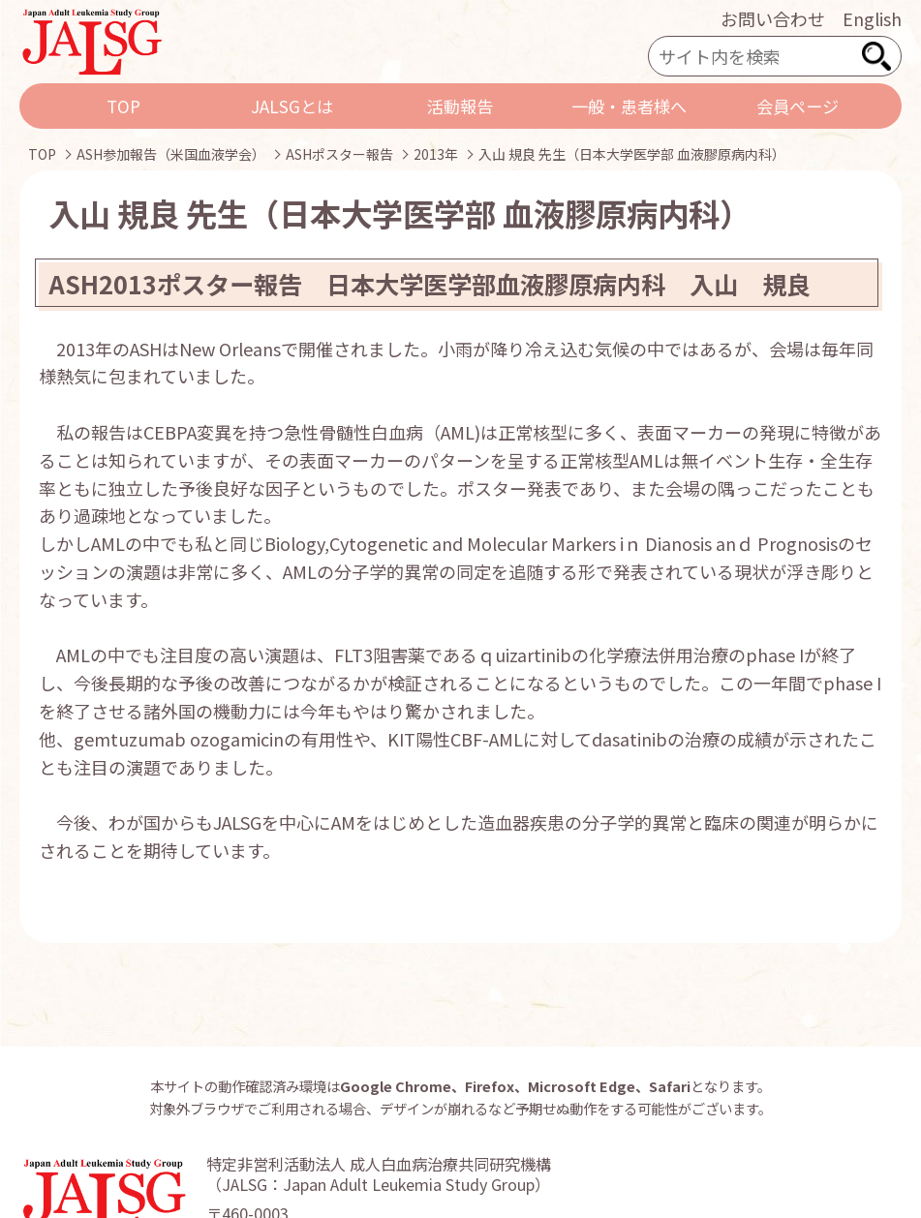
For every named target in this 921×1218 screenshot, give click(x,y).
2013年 (436, 154)
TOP (123, 106)
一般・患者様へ (629, 106)
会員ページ (797, 106)
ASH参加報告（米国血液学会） (171, 154)
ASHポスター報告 (339, 154)
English (872, 18)
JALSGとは (292, 106)
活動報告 (460, 106)
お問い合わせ (773, 18)
